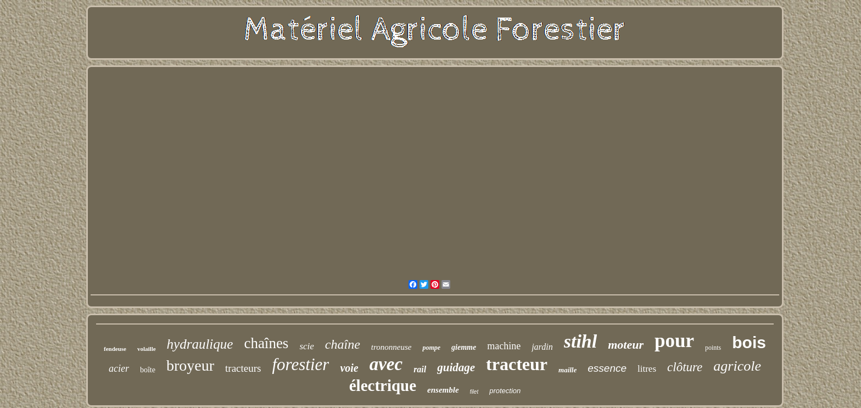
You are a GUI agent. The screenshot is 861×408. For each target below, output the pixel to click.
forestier (300, 364)
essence (607, 368)
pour (674, 340)
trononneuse (391, 347)
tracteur (516, 364)
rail (419, 369)
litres (647, 369)
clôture (684, 367)
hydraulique (200, 344)
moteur (626, 344)
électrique (382, 385)
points (713, 347)
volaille (146, 348)
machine (504, 345)
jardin (542, 346)
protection (505, 391)
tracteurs (243, 368)
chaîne (342, 344)
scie (306, 346)
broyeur (190, 365)
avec (386, 364)
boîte (147, 370)
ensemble (443, 389)
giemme (463, 347)
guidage (456, 367)
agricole (737, 366)
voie (349, 368)
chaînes (266, 343)
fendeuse (115, 348)
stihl (580, 341)
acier (119, 368)
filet (474, 392)
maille (567, 370)
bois (749, 342)
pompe (431, 347)
